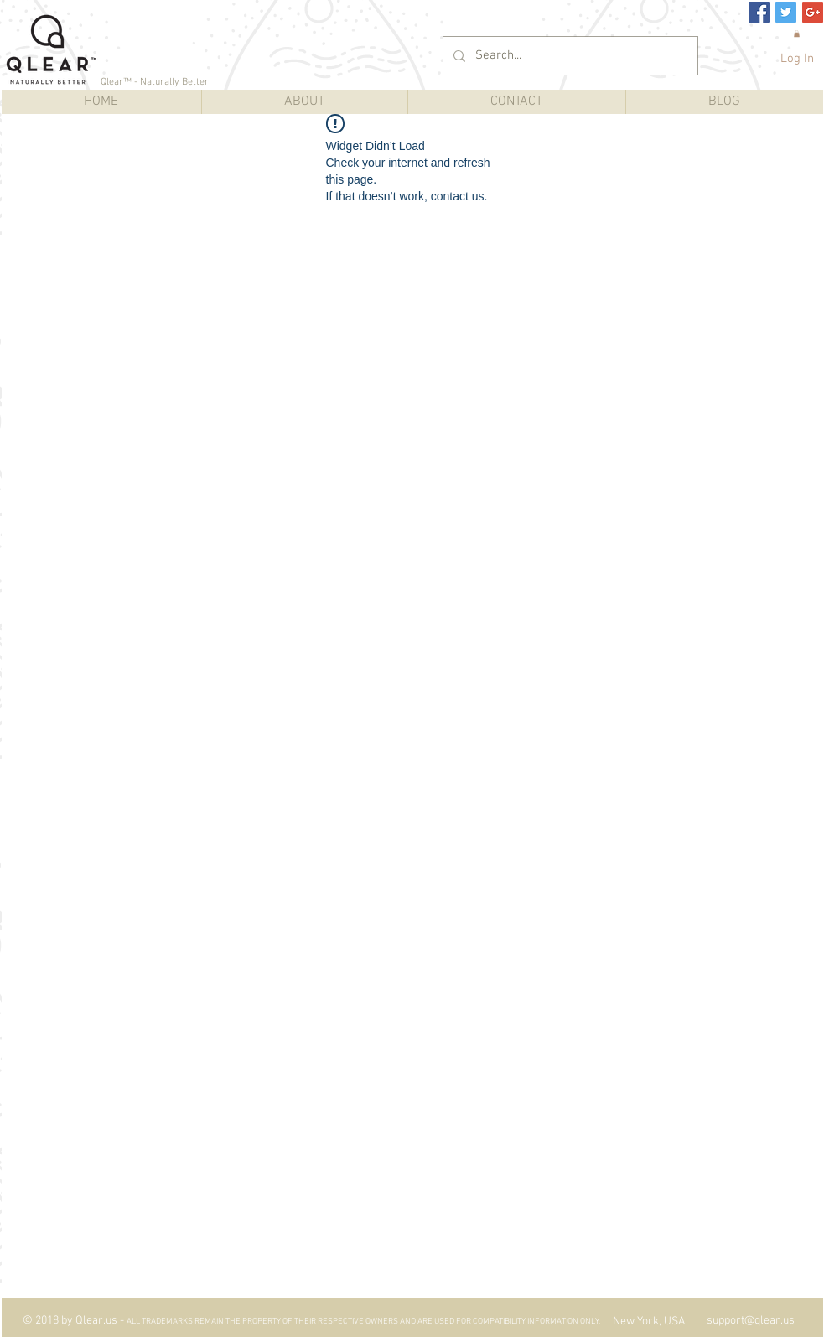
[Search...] (568, 56)
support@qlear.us (751, 1321)
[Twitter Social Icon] (785, 12)
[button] (797, 33)
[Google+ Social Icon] (812, 12)
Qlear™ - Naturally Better (155, 82)
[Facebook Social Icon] (759, 12)
